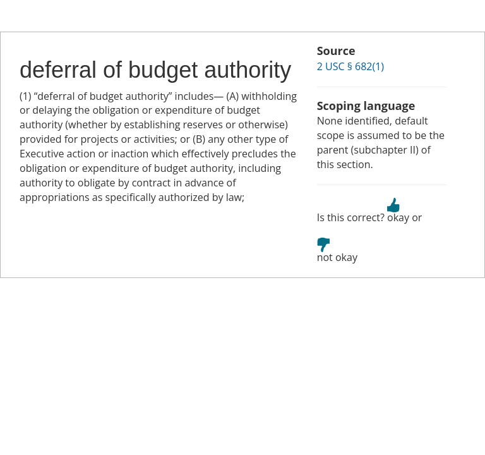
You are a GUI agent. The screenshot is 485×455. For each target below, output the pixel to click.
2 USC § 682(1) (350, 66)
